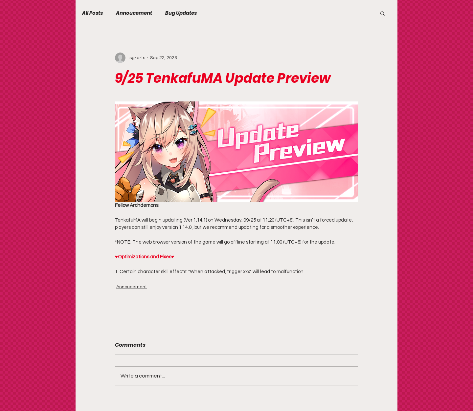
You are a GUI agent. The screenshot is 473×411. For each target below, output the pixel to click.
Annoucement (134, 13)
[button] (382, 13)
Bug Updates (181, 13)
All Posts (92, 13)
